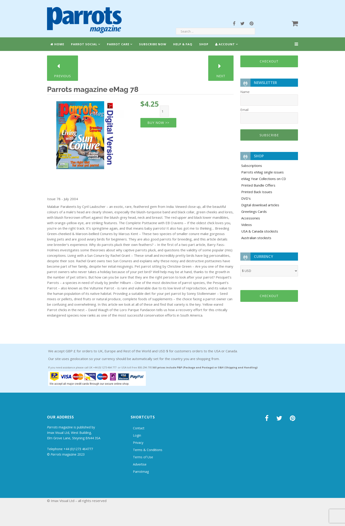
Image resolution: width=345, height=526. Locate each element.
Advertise (140, 464)
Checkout (269, 61)
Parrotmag (141, 471)
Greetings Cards (254, 211)
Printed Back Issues (256, 192)
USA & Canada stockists (259, 231)
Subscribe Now (152, 44)
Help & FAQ (182, 44)
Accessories (250, 218)
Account (225, 44)
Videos (246, 224)
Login (137, 435)
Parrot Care (118, 44)
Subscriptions (251, 165)
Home (57, 44)
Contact (138, 428)
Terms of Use (143, 457)
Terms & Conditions (147, 450)
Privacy (138, 442)
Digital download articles (260, 205)
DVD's (246, 198)
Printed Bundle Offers (258, 185)
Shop (203, 44)
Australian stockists (256, 237)
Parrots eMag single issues (262, 172)
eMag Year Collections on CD (263, 178)
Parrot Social (84, 44)
